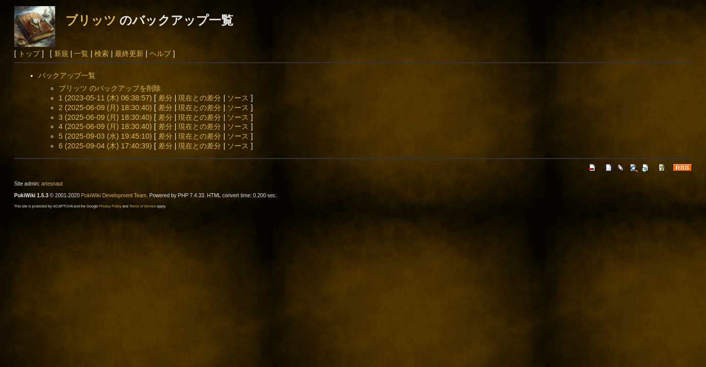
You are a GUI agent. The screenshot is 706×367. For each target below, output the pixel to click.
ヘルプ (160, 53)
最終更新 (129, 53)
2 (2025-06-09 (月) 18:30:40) (105, 107)
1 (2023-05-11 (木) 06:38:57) (105, 98)
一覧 (81, 53)
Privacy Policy (110, 206)
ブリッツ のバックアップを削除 (110, 88)
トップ (29, 53)
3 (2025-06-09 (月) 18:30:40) (105, 117)
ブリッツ (90, 20)
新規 (61, 53)
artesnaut (52, 184)
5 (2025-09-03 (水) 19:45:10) (105, 136)
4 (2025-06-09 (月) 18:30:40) (105, 126)
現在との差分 (199, 98)
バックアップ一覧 (66, 75)
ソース (238, 98)
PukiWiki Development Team (114, 195)
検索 (101, 53)
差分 (165, 98)
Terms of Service (142, 206)
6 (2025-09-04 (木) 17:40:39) (105, 146)
